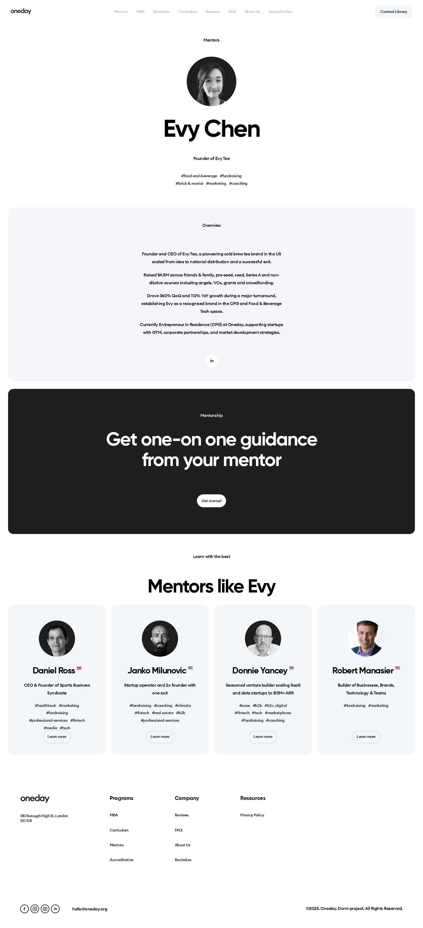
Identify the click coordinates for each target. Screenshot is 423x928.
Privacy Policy (252, 815)
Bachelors (161, 11)
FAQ (232, 11)
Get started (211, 500)
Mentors (121, 11)
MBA (141, 11)
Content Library (393, 11)
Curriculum (188, 11)
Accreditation (280, 11)
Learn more (56, 736)
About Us (252, 11)
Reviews (213, 11)
